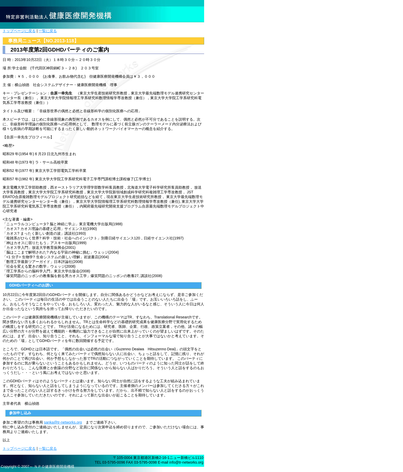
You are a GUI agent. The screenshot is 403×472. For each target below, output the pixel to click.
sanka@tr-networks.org (63, 422)
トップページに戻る (19, 31)
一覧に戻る (47, 31)
